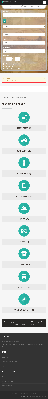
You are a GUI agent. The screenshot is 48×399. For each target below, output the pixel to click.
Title (4, 322)
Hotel (24, 219)
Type (4, 39)
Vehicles (24, 287)
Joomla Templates (26, 396)
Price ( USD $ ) (7, 55)
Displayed (16, 324)
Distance (25, 324)
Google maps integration (9, 361)
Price (26, 322)
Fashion (24, 264)
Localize (5, 11)
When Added (6, 47)
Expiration (40, 322)
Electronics (24, 196)
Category (11, 322)
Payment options (7, 366)
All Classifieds (6, 357)
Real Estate (24, 151)
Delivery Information (8, 381)
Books (24, 241)
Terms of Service (7, 386)
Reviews (32, 324)
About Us (4, 377)
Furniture (24, 128)
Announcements (24, 310)
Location (5, 31)
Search (43, 6)
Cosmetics (24, 173)
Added (32, 322)
